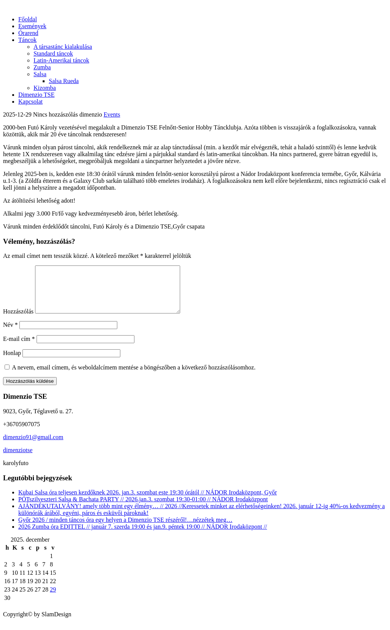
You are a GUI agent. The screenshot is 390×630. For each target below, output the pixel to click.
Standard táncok (53, 53)
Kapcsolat (30, 101)
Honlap (12, 362)
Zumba (42, 67)
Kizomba (45, 88)
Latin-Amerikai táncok (61, 60)
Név (10, 334)
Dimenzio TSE (36, 94)
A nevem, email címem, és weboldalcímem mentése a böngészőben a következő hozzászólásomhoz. (134, 376)
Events (112, 114)
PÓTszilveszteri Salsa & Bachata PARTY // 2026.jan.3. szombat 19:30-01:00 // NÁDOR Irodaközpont (143, 508)
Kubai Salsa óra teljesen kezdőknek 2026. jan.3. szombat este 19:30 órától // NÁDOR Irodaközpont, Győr (147, 501)
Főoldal (27, 19)
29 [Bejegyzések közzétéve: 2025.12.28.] (53, 598)
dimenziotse (17, 459)
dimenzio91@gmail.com (33, 446)
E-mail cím (19, 348)
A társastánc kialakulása (63, 46)
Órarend (28, 33)
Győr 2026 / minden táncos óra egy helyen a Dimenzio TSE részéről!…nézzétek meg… (125, 529)
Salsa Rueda (64, 81)
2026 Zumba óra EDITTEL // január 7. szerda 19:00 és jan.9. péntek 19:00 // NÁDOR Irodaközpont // (142, 535)
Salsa (40, 74)
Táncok (27, 40)
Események (32, 26)
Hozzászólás (18, 320)
